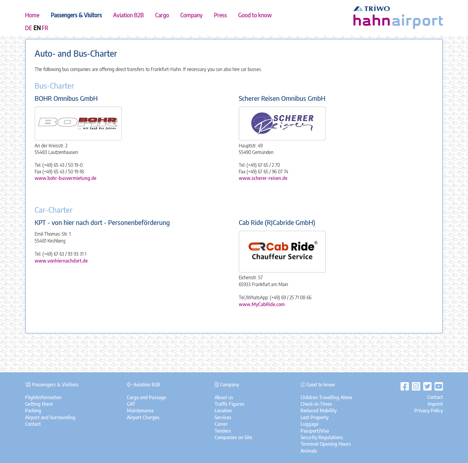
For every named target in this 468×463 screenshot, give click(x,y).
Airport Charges (143, 417)
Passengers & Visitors (76, 14)
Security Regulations (322, 437)
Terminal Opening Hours (326, 444)
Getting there (39, 404)
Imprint (435, 404)
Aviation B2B (128, 14)
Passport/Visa (315, 431)
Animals (309, 451)
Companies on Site (233, 437)
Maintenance (140, 410)
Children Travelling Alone (326, 397)
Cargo (162, 14)
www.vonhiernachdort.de (61, 261)
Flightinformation (43, 397)
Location (223, 410)
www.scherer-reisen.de (263, 178)
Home (32, 14)
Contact (33, 424)
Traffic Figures (229, 404)
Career (221, 424)
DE (28, 27)
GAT (131, 404)
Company (191, 14)
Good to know (255, 14)
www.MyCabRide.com (262, 304)
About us (224, 397)
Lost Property (315, 417)
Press (220, 14)
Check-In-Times (316, 404)
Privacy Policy (428, 410)
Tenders (223, 431)
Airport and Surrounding (50, 417)
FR (45, 27)
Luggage (309, 424)
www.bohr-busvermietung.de (65, 178)
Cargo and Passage (146, 397)
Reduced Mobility (319, 410)
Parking (33, 410)
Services (223, 417)
